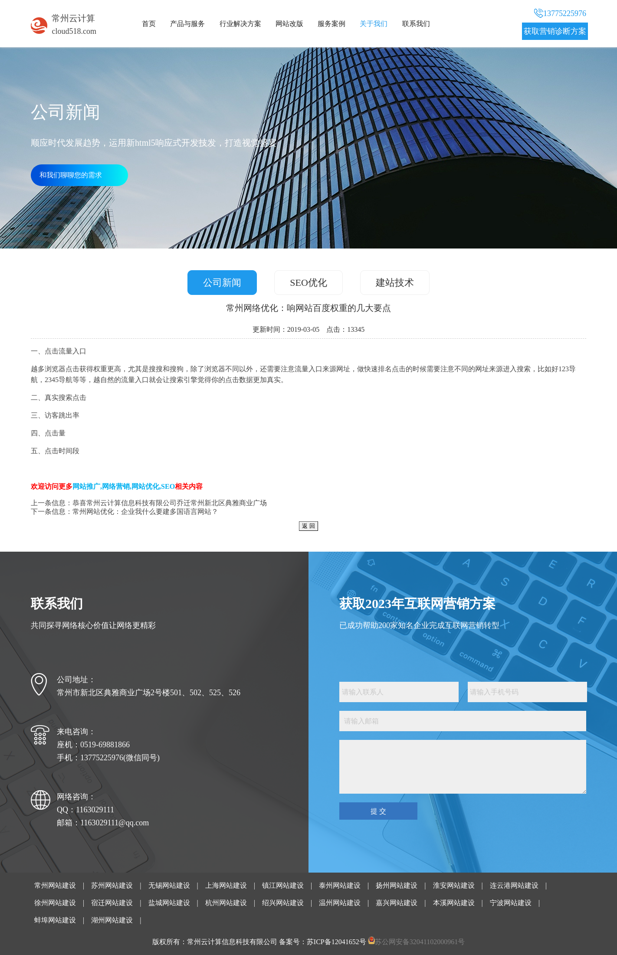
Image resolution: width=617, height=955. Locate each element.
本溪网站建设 (454, 902)
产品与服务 (187, 23)
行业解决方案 (240, 23)
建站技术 (395, 282)
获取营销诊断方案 (555, 31)
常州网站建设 (55, 885)
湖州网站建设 (112, 920)
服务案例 (331, 23)
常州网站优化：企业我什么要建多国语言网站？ (145, 511)
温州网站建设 (340, 902)
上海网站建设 (226, 885)
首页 (149, 23)
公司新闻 (222, 282)
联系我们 (416, 23)
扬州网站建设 (396, 885)
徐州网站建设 (55, 902)
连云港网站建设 (514, 885)
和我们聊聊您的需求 (70, 175)
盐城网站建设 (169, 902)
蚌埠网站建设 (55, 920)
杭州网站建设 (226, 902)
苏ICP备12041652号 (336, 941)
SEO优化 (308, 282)
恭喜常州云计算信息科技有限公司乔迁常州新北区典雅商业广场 (169, 503)
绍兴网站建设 (283, 902)
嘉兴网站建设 (396, 902)
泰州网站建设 (340, 885)
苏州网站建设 (112, 885)
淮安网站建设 (454, 885)
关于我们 (373, 23)
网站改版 (289, 23)
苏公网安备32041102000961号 (420, 941)
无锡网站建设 (169, 885)
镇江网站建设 (283, 885)
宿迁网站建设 (112, 902)
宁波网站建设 (511, 902)
